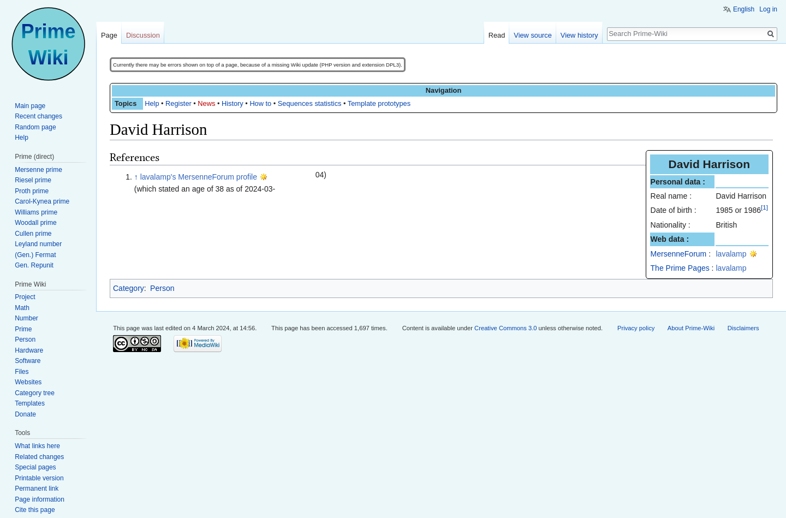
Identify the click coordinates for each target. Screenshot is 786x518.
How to (260, 103)
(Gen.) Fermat (35, 255)
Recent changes (38, 116)
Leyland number (38, 244)
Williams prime (36, 212)
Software (27, 361)
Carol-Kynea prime (42, 201)
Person (162, 288)
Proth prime (32, 191)
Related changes (39, 457)
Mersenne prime (38, 170)
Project (25, 297)
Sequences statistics (310, 103)
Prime (23, 329)
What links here (37, 446)
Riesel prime (33, 180)
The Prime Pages (680, 268)
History (232, 103)
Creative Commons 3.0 (505, 328)
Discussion (143, 35)
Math (22, 308)
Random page (35, 127)
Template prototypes (379, 103)
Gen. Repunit (34, 265)
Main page (30, 106)
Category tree (35, 393)
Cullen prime (33, 233)
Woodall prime (35, 223)
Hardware (29, 350)
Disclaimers (743, 328)
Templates (30, 403)
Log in (768, 9)
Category (128, 288)
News (206, 103)
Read (497, 35)
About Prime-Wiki (691, 328)
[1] (764, 207)
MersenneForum (679, 253)
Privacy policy (635, 328)
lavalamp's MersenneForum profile (198, 176)
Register (178, 103)
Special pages (35, 467)
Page (109, 35)
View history (579, 35)
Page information (39, 499)
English (743, 9)
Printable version (39, 478)
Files (21, 372)
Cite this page (35, 510)
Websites (28, 382)
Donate (25, 414)
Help (152, 103)
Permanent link (36, 488)
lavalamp (731, 253)
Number (26, 318)
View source (532, 35)
